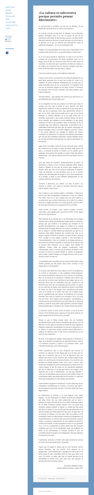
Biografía (8, 10)
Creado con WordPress (45, 491)
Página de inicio (10, 7)
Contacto (8, 28)
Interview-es (60, 478)
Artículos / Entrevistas (12, 25)
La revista (11, 22)
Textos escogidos (10, 16)
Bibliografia (9, 13)
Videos (7, 19)
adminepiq (52, 478)
